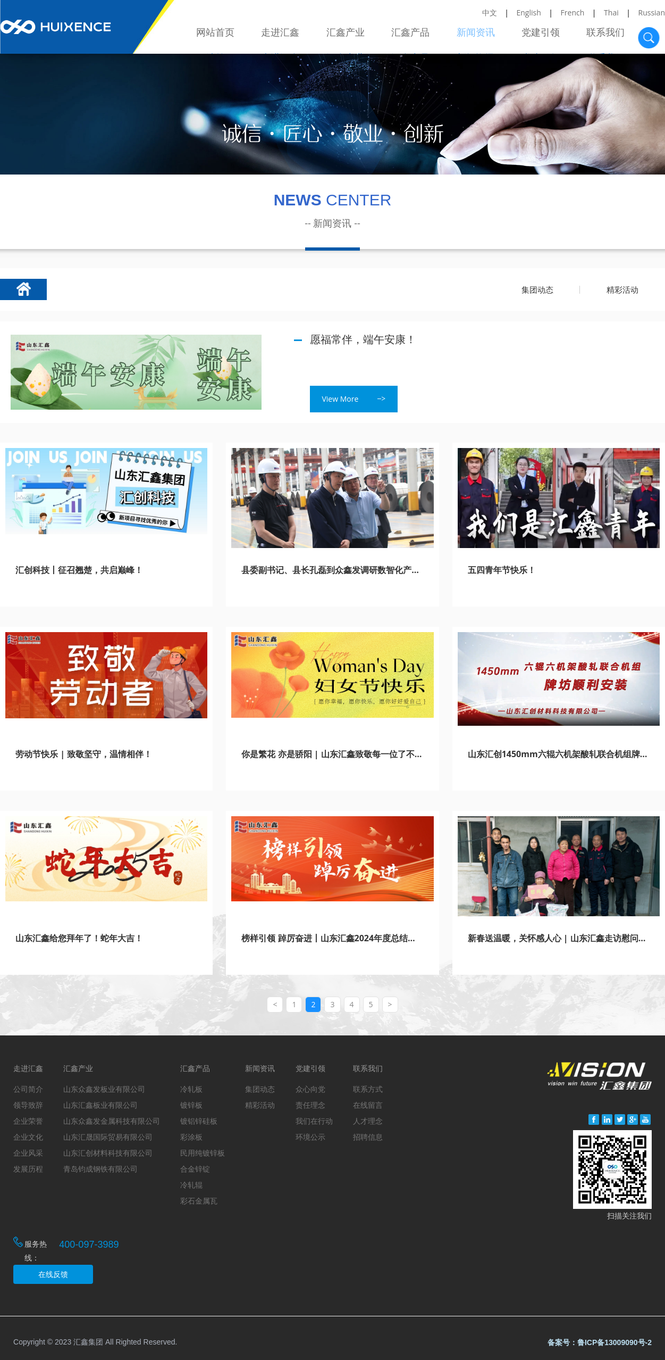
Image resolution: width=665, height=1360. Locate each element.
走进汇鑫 (287, 36)
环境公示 (310, 1137)
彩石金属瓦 (198, 1201)
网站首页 (224, 36)
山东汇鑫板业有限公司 (100, 1105)
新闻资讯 (479, 36)
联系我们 (606, 36)
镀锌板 (191, 1105)
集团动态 (537, 289)
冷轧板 (191, 1089)
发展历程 (28, 1169)
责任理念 (310, 1105)
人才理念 (368, 1121)
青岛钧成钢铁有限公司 (100, 1169)
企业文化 (28, 1137)
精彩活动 (622, 289)
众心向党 (310, 1089)
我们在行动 (314, 1121)
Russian (651, 12)
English (529, 12)
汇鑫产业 (351, 36)
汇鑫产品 (415, 36)
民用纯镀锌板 (202, 1153)
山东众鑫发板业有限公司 (104, 1089)
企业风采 (28, 1153)
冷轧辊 (191, 1185)
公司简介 (28, 1089)
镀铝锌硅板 (198, 1121)
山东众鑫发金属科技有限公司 (111, 1121)
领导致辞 (28, 1105)
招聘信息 (368, 1137)
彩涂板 (191, 1137)
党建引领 (543, 36)
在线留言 (368, 1105)
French (573, 12)
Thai (611, 12)
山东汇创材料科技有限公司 (108, 1153)
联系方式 (368, 1089)
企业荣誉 (28, 1121)
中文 (489, 12)
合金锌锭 (195, 1169)
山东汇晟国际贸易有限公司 (108, 1137)
